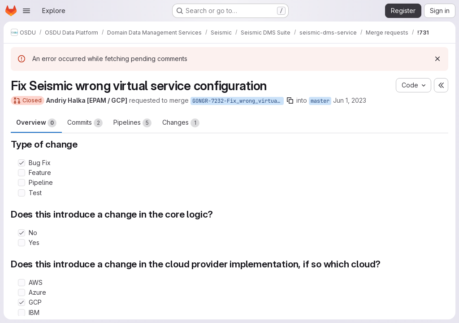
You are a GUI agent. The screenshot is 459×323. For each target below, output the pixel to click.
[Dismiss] (437, 58)
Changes (180, 122)
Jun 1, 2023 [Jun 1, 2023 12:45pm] (349, 100)
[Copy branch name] (290, 100)
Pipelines (132, 122)
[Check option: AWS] (21, 282)
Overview (36, 122)
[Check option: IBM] (21, 312)
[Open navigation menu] (26, 11)
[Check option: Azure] (21, 292)
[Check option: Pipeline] (21, 182)
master (320, 101)
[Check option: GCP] (21, 302)
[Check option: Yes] (21, 242)
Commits (85, 122)
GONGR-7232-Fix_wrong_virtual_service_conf (238, 101)
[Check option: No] (21, 232)
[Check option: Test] (21, 192)
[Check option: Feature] (21, 172)
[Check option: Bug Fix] (21, 162)
